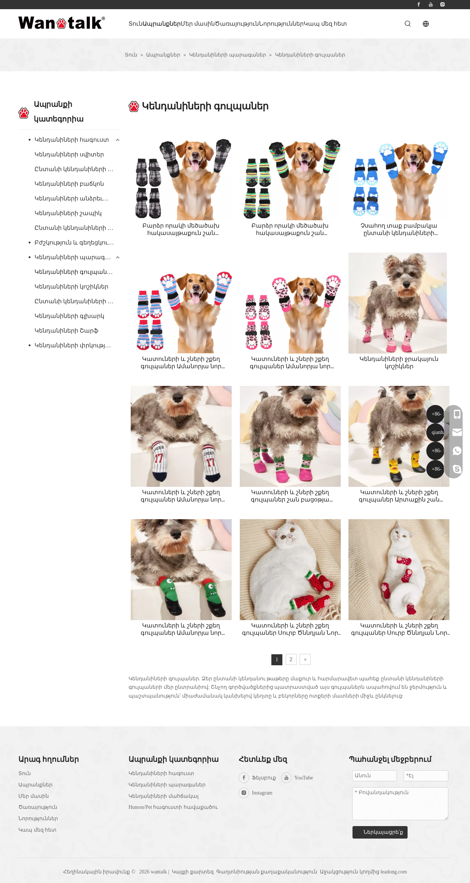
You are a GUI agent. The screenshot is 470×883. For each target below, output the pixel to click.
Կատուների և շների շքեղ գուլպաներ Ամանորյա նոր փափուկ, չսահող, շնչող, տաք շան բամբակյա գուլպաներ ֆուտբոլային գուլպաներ (181, 362)
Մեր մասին (33, 796)
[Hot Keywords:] (408, 23)
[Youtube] (430, 4)
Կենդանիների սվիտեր (69, 154)
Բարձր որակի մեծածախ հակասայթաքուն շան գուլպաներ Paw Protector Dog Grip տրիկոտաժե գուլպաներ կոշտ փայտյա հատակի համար (181, 229)
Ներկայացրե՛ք (383, 832)
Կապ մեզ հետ (37, 830)
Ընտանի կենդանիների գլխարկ (78, 169)
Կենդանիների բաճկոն (69, 184)
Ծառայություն (37, 807)
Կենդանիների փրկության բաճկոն (78, 345)
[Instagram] (442, 4)
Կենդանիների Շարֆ (66, 330)
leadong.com (393, 872)
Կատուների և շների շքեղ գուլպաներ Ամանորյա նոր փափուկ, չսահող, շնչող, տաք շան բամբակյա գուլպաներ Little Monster (181, 629)
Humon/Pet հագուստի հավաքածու (173, 807)
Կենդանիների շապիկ (68, 213)
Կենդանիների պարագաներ (78, 257)
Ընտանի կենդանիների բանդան (78, 301)
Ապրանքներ (35, 785)
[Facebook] (418, 4)
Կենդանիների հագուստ (72, 140)
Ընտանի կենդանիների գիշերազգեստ (78, 228)
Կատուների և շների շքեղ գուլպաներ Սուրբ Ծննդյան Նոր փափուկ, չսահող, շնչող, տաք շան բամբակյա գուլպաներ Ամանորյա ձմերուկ (290, 629)
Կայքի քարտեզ (193, 872)
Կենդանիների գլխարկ (69, 316)
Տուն (24, 773)
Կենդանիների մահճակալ (164, 796)
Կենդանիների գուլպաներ (74, 272)
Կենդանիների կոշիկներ (71, 286)
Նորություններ (38, 818)
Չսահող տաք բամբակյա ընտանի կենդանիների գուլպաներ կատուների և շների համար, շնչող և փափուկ (399, 229)
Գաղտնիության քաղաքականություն (267, 872)
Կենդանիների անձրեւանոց (77, 198)
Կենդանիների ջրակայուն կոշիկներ (398, 362)
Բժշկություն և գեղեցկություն (78, 242)
